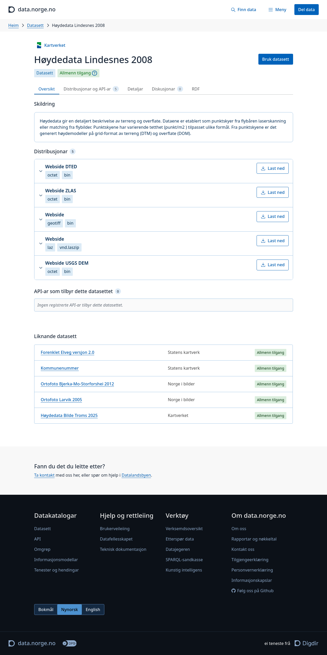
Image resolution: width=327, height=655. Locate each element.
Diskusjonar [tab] (167, 89)
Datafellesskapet (116, 539)
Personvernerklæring (252, 570)
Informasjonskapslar (251, 580)
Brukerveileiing (115, 528)
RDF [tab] (196, 89)
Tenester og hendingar (56, 570)
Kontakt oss (243, 549)
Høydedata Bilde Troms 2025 (69, 415)
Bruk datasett (275, 59)
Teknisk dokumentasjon (123, 549)
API (37, 539)
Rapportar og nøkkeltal (254, 539)
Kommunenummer (60, 368)
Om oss (238, 528)
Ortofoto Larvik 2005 (61, 399)
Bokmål (45, 609)
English (93, 609)
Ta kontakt (44, 475)
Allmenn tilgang (75, 73)
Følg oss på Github (252, 590)
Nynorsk (69, 609)
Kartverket (51, 45)
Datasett (35, 25)
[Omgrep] (94, 73)
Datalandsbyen (136, 475)
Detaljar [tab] (135, 89)
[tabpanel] (163, 264)
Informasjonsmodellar (56, 559)
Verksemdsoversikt (184, 528)
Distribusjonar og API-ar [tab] (91, 89)
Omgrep (42, 549)
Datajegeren (178, 549)
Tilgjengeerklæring (249, 559)
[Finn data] (243, 9)
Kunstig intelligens (184, 570)
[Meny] (277, 9)
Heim (13, 25)
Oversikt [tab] (47, 89)
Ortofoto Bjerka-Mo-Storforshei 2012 (77, 384)
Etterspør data (180, 539)
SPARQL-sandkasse (184, 559)
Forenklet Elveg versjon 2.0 (67, 352)
